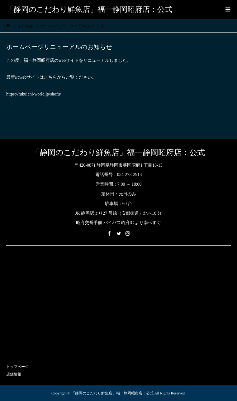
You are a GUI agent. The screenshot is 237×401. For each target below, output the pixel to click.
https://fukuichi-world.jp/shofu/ (33, 94)
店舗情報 (13, 374)
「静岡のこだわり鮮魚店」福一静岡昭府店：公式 (89, 9)
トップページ (17, 366)
